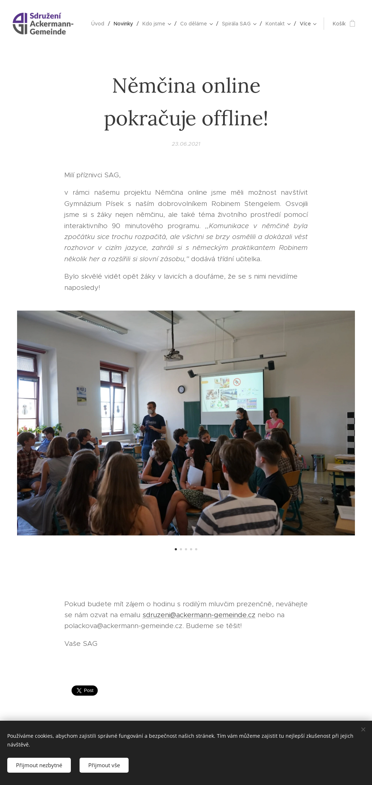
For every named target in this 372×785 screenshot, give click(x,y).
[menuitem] (99, 24)
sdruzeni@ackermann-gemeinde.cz (198, 615)
